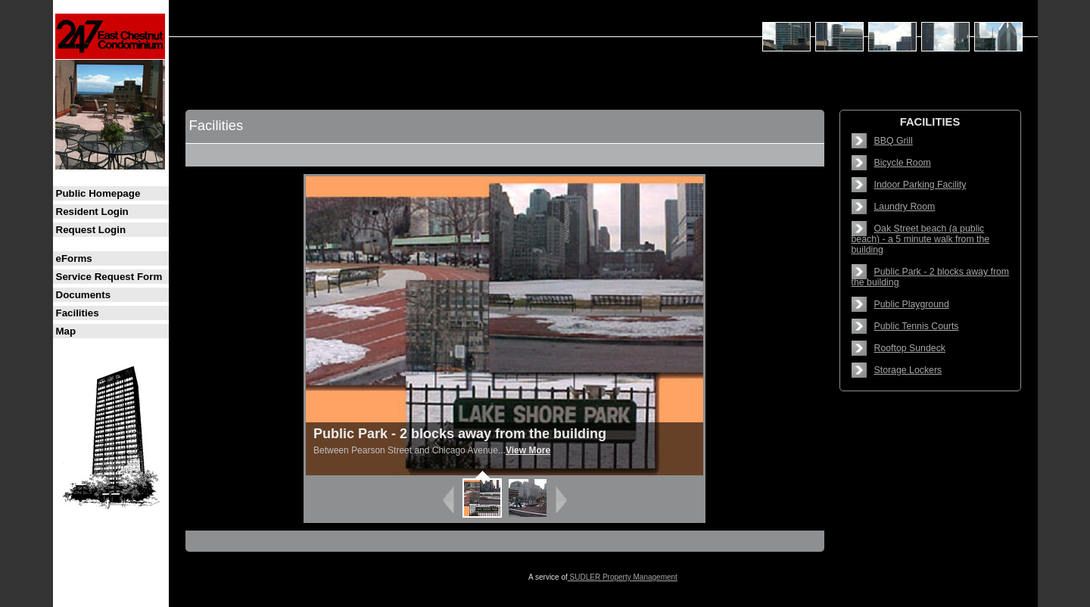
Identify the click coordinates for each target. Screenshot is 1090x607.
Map (66, 331)
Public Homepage (98, 193)
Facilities (77, 313)
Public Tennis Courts (916, 326)
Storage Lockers (908, 370)
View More (528, 450)
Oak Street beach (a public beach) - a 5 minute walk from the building (921, 239)
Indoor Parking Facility (920, 184)
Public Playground (911, 304)
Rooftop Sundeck (909, 348)
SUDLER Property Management (622, 577)
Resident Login (92, 211)
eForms (74, 258)
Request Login (91, 229)
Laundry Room (905, 206)
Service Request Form (109, 276)
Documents (83, 294)
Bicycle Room (902, 162)
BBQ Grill (893, 140)
